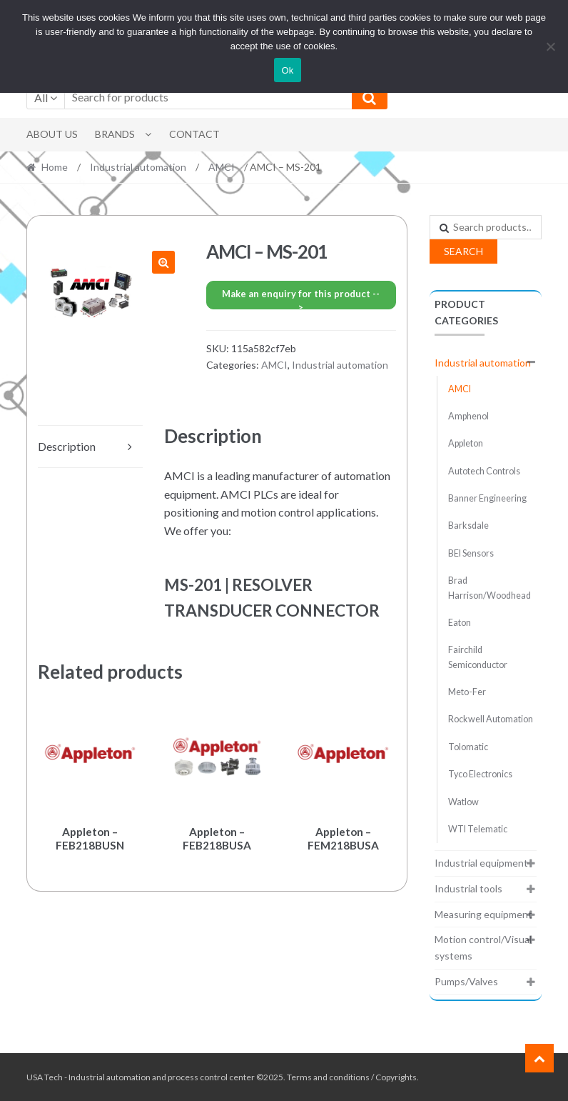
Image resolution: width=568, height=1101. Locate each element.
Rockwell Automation (490, 719)
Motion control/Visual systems (483, 947)
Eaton (459, 622)
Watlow (463, 802)
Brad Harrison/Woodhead (489, 587)
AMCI (221, 167)
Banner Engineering (487, 498)
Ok (287, 70)
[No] (550, 46)
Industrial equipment (481, 863)
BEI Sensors (471, 553)
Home (54, 167)
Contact (194, 134)
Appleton (465, 443)
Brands (115, 134)
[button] (163, 262)
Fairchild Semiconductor (477, 656)
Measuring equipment (483, 914)
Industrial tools (468, 888)
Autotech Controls (484, 471)
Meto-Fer (467, 692)
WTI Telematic (477, 829)
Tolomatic (468, 747)
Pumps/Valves (466, 981)
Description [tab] (67, 446)
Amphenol (468, 416)
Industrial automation (138, 167)
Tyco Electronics (480, 774)
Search (463, 251)
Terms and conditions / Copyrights (352, 1077)
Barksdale (468, 525)
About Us (52, 134)
